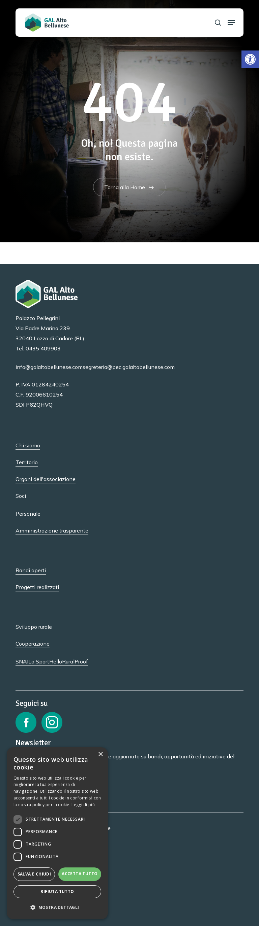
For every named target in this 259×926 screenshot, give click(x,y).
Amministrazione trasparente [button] (52, 530)
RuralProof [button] (75, 661)
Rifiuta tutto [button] (57, 891)
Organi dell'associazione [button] (46, 479)
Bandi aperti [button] (31, 570)
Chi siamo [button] (28, 445)
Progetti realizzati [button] (37, 587)
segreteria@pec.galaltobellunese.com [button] (129, 367)
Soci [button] (21, 495)
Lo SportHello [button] (45, 661)
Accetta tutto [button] (79, 874)
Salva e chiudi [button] (34, 874)
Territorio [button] (27, 462)
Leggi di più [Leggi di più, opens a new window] (83, 805)
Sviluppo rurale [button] (34, 626)
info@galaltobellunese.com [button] (49, 367)
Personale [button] (28, 513)
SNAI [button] (22, 661)
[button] (250, 59)
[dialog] (57, 833)
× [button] (100, 754)
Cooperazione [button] (33, 643)
